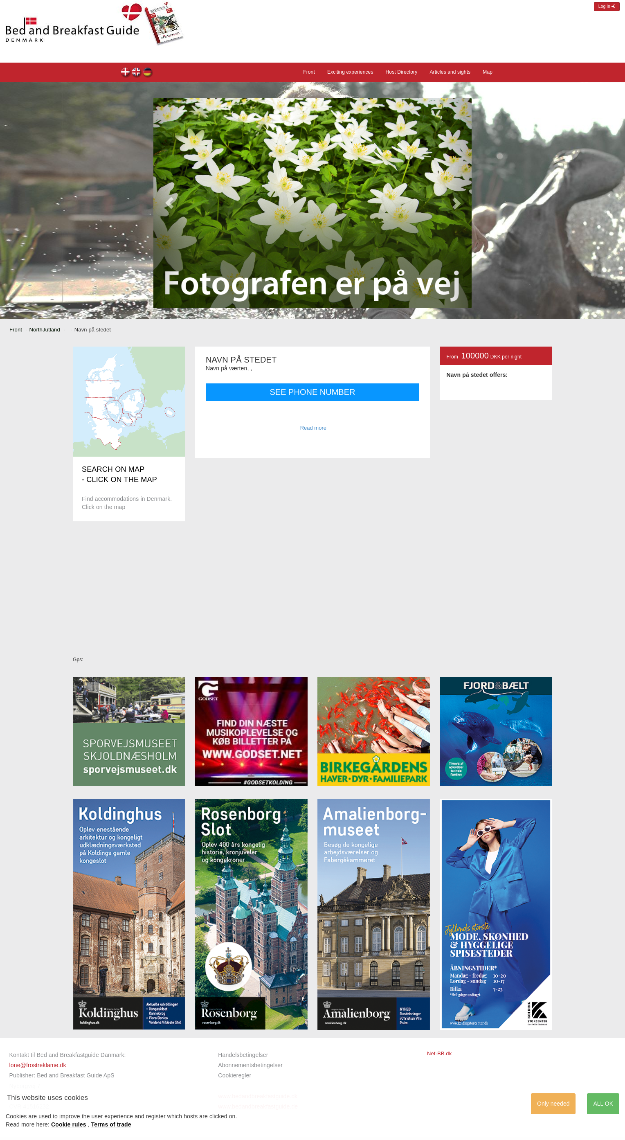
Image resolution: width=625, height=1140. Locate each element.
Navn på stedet (125, 73)
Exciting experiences (350, 72)
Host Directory (402, 72)
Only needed (553, 1103)
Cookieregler (234, 1075)
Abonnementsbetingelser (250, 1065)
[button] (169, 203)
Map (487, 72)
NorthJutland (44, 330)
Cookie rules (68, 1124)
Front (309, 72)
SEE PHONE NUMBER (312, 392)
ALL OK (603, 1103)
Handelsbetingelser (243, 1055)
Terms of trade (111, 1124)
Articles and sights (449, 72)
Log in (606, 6)
